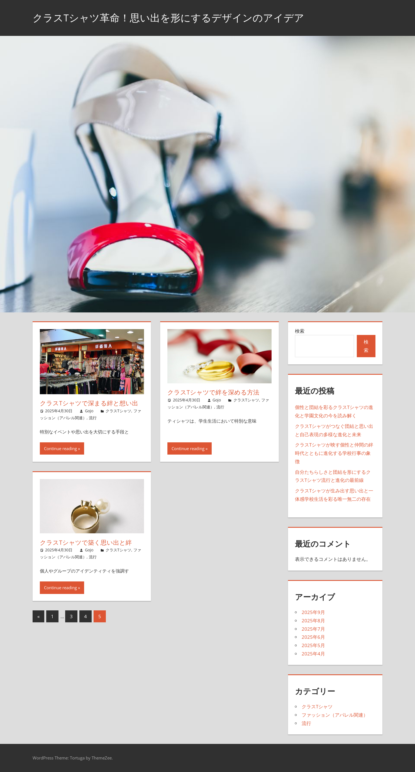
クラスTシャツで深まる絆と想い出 (89, 403)
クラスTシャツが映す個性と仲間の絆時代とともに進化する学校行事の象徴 (334, 453)
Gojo (89, 410)
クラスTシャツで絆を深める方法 (213, 392)
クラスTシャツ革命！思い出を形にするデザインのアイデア (168, 17)
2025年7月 (313, 629)
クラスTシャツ (118, 410)
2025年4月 (313, 653)
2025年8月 (313, 620)
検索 (299, 331)
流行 (93, 417)
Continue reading (60, 448)
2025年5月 (313, 645)
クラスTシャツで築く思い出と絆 (86, 542)
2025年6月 (313, 637)
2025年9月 (313, 612)
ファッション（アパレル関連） (335, 715)
